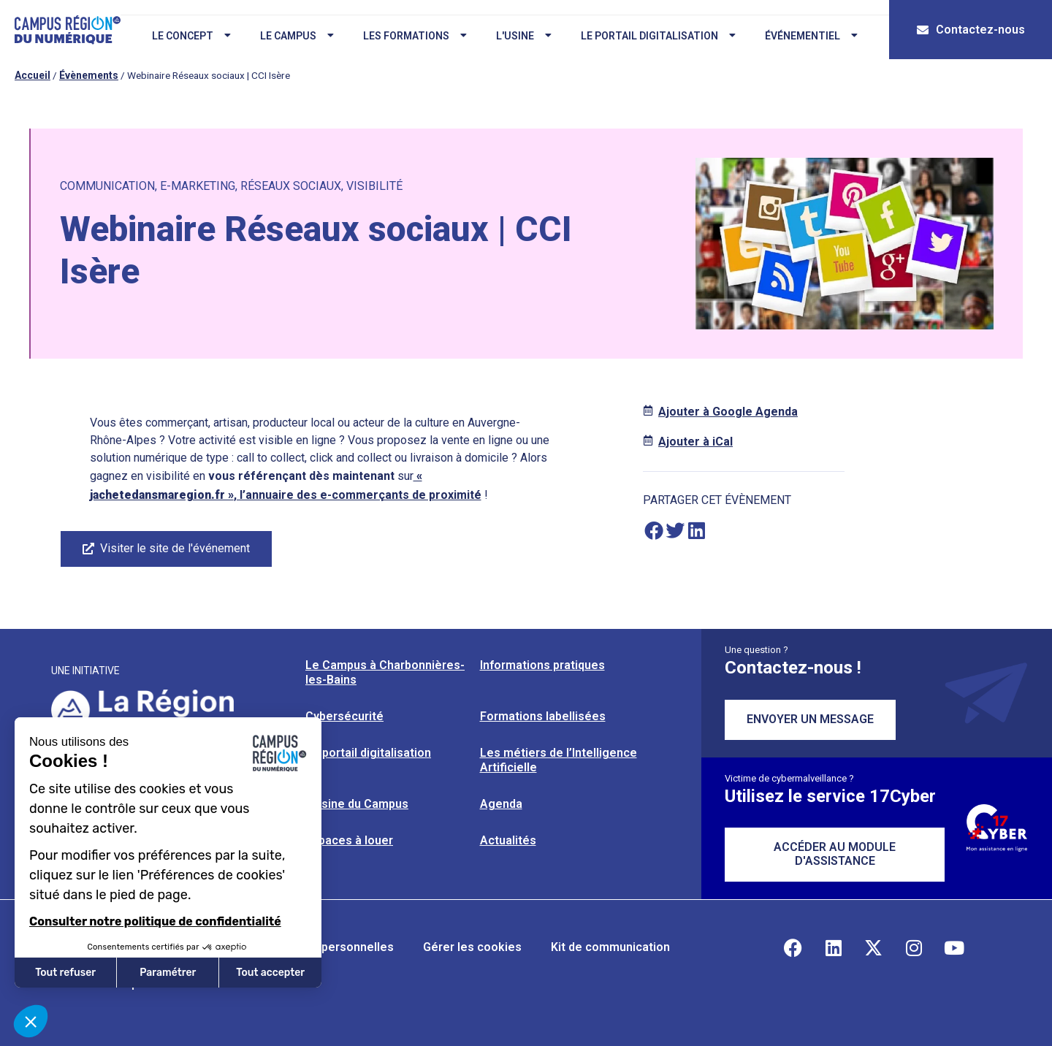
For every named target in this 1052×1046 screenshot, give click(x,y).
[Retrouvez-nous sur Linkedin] (833, 947)
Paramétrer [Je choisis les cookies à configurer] (168, 972)
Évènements (88, 75)
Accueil (32, 75)
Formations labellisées (543, 716)
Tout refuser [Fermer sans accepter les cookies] (65, 972)
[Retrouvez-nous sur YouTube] (954, 947)
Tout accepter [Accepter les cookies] (270, 972)
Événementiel (809, 35)
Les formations (413, 35)
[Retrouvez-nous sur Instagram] (914, 947)
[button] (653, 530)
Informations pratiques (542, 665)
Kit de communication (610, 947)
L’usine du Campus (356, 804)
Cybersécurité (344, 716)
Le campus (295, 35)
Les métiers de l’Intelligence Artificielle (558, 760)
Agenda (501, 804)
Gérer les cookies (472, 947)
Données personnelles (331, 947)
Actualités (508, 840)
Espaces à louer (349, 840)
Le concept (189, 35)
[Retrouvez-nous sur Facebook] (793, 947)
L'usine (522, 35)
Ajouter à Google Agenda (728, 412)
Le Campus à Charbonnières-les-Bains (385, 672)
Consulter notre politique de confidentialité (155, 921)
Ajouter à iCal (695, 441)
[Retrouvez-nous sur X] (873, 947)
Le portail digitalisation (656, 35)
